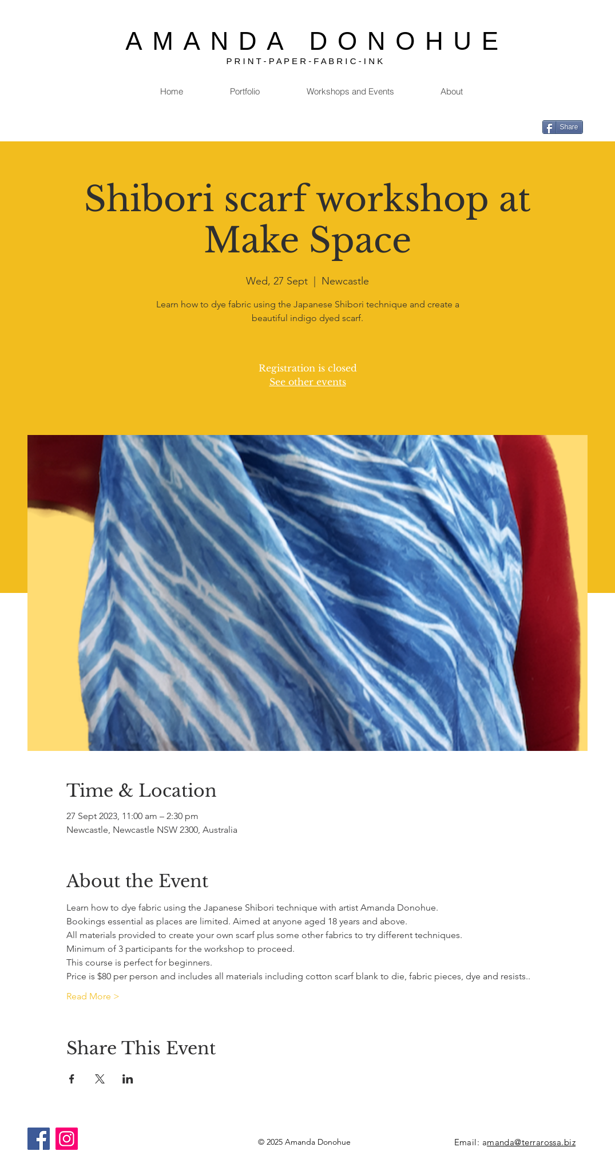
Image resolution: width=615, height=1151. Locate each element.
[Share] (562, 127)
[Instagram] (66, 1139)
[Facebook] (38, 1139)
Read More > (93, 996)
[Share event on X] (99, 1078)
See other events (307, 381)
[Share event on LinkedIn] (127, 1078)
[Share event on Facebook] (71, 1078)
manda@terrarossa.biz (531, 1142)
